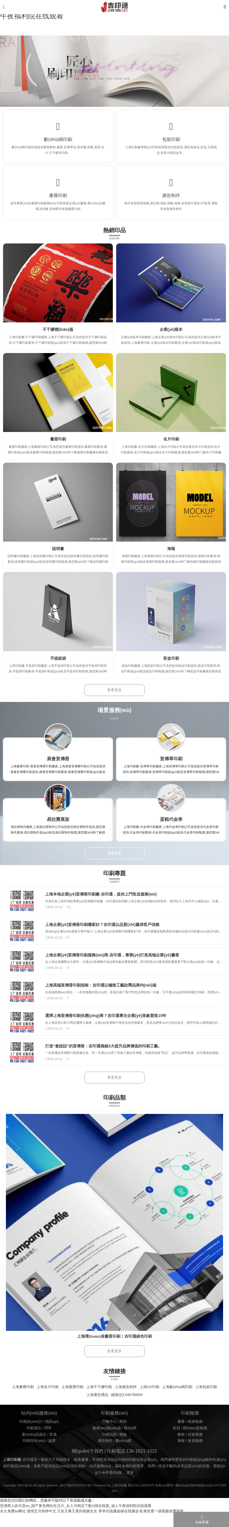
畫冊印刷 (58, 198)
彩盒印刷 (171, 663)
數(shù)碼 (123, 1454)
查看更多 (114, 695)
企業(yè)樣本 (171, 334)
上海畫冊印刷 (23, 1400)
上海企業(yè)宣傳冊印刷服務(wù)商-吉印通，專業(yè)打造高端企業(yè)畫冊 (115, 963)
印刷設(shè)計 (30, 1435)
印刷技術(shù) (34, 1454)
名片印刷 (171, 444)
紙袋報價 (195, 1435)
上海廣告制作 (126, 1400)
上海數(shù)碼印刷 (177, 1400)
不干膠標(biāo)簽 (58, 334)
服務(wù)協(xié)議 (107, 1441)
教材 (181, 1448)
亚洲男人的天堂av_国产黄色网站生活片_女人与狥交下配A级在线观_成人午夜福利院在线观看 (75, 1519)
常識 (53, 1448)
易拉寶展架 (58, 823)
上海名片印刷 (48, 1400)
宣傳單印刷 (171, 763)
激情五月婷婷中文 (41, 1524)
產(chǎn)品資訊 (34, 1448)
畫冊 (181, 1435)
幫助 (123, 1435)
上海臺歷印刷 (72, 1400)
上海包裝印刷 (206, 1400)
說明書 (58, 553)
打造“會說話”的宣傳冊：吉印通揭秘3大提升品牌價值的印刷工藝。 (106, 1058)
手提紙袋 (58, 663)
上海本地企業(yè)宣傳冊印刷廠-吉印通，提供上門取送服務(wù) (104, 899)
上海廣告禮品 (97, 1408)
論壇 (52, 1454)
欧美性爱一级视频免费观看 (162, 1524)
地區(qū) (52, 1435)
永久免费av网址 (13, 1524)
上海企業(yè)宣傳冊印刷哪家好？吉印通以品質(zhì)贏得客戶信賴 (105, 931)
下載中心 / (111, 1435)
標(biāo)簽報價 (195, 1441)
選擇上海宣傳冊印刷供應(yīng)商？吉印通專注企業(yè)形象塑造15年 (109, 1026)
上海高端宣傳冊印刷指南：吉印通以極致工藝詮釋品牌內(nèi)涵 (103, 994)
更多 (130, 1486)
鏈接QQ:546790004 (127, 1408)
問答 (48, 1441)
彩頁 (176, 1441)
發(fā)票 (130, 1441)
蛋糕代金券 (171, 823)
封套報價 (195, 1448)
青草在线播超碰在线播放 (118, 1524)
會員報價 (195, 1454)
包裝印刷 (171, 140)
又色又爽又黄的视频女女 (77, 1524)
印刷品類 (109, 1448)
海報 (171, 553)
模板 (123, 1448)
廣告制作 (171, 198)
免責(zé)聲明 (164, 1498)
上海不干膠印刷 (99, 1400)
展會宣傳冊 (58, 763)
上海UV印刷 (149, 1400)
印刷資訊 (34, 1441)
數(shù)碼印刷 (58, 140)
